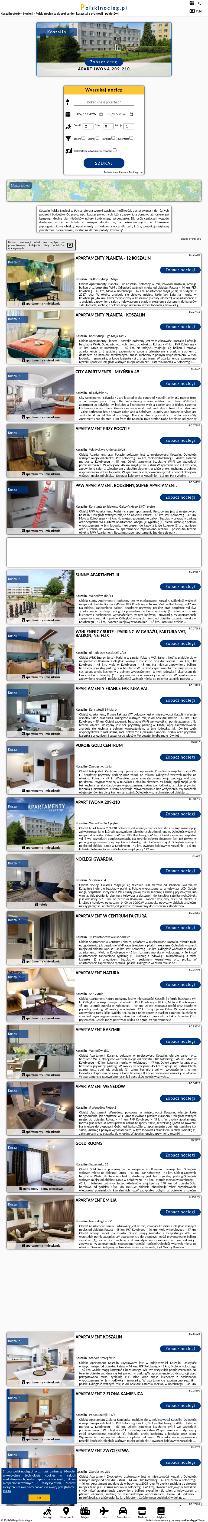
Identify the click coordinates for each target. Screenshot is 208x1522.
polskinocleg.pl (104, 8)
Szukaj (104, 163)
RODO (7, 1491)
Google (70, 1471)
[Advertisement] (104, 1291)
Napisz (203, 1520)
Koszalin (14, 262)
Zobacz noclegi (180, 269)
